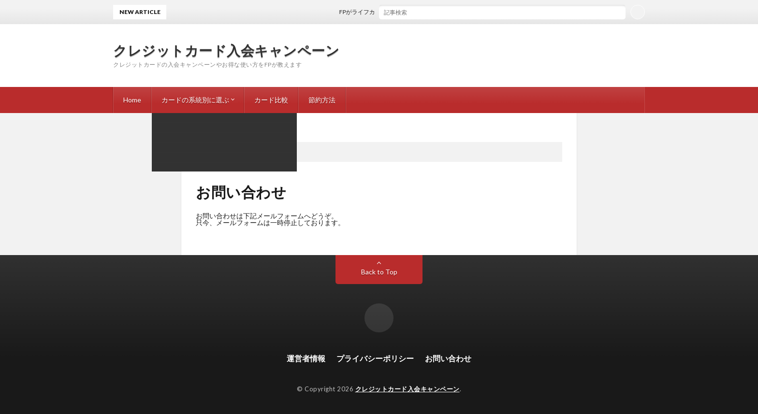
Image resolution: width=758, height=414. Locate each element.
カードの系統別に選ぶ (195, 100)
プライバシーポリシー (375, 358)
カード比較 (271, 100)
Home (132, 100)
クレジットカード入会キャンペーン (226, 50)
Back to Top (379, 272)
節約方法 (321, 100)
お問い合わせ (448, 358)
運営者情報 (306, 358)
